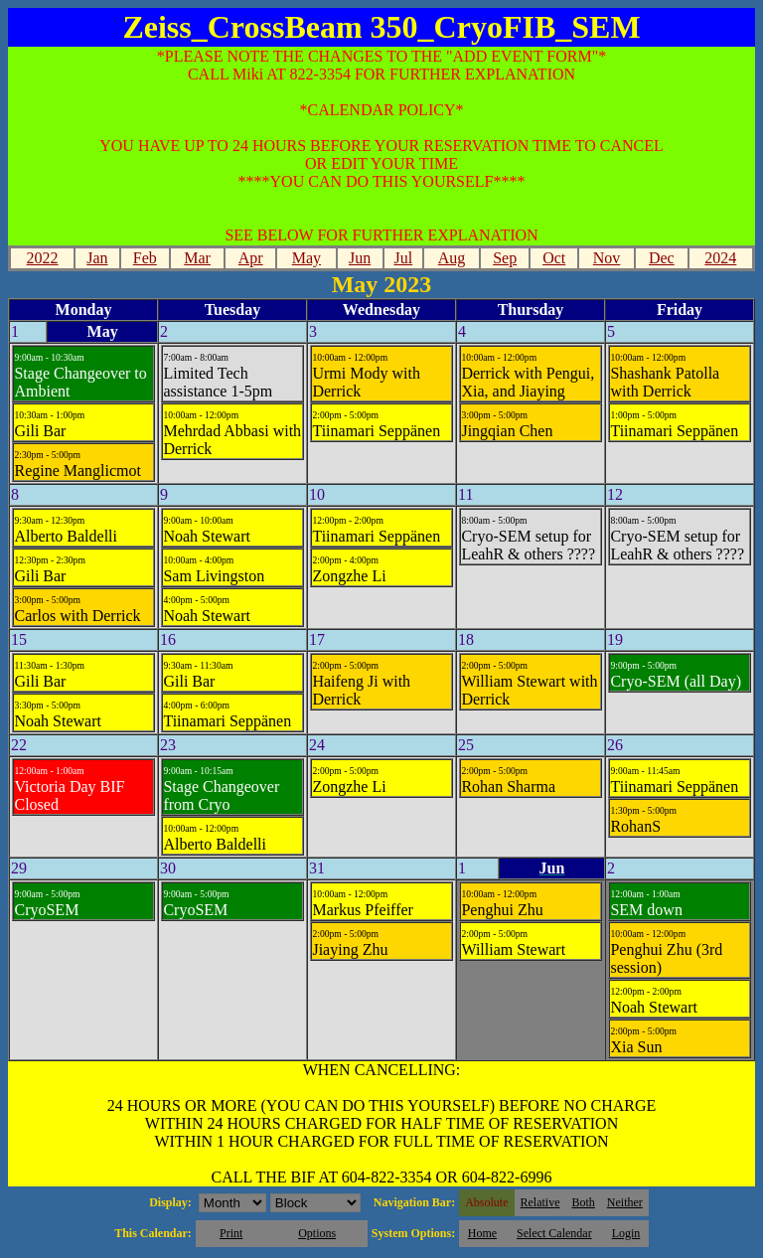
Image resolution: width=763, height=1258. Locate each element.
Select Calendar (554, 1233)
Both (583, 1202)
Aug (452, 257)
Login (626, 1233)
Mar (197, 257)
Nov (607, 257)
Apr (250, 257)
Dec (662, 257)
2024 (720, 257)
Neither (625, 1202)
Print (231, 1233)
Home (482, 1233)
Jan (96, 257)
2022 (43, 257)
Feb (145, 257)
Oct (553, 257)
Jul (402, 257)
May (306, 257)
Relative (540, 1202)
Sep (505, 257)
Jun (360, 257)
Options (317, 1233)
